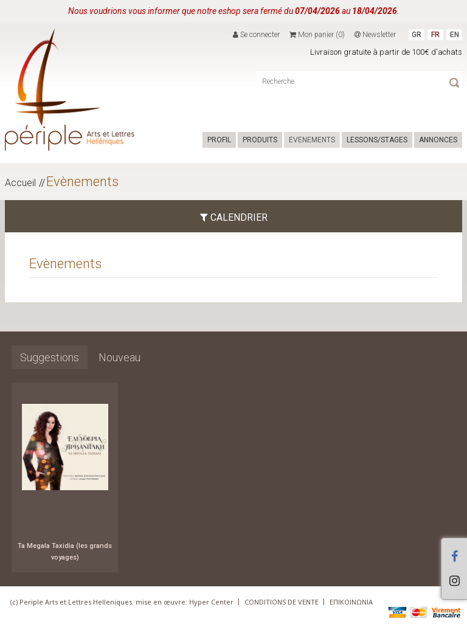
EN (454, 34)
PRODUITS (260, 140)
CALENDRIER (234, 217)
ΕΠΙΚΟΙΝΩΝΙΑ (351, 601)
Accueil (20, 183)
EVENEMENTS (312, 140)
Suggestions (49, 357)
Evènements (82, 181)
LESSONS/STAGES (377, 140)
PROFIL (219, 140)
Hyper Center (211, 601)
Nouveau (119, 357)
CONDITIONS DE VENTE (281, 601)
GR (416, 34)
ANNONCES (438, 140)
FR (435, 34)
